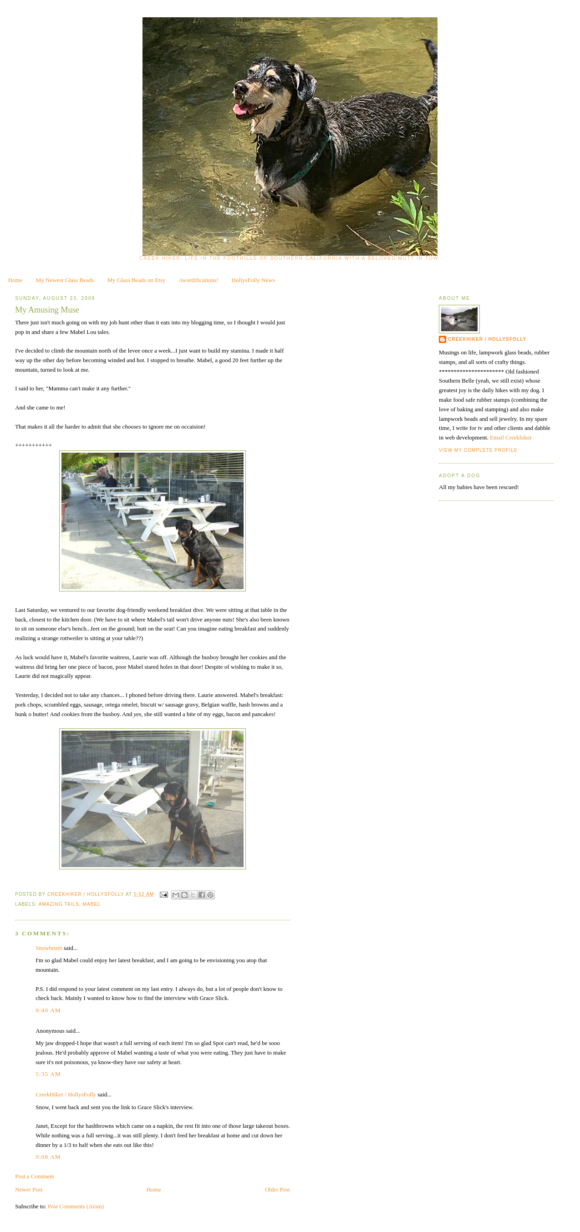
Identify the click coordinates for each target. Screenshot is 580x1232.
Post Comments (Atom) (76, 1206)
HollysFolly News (253, 280)
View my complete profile (478, 450)
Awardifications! (199, 280)
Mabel (92, 904)
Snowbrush (49, 947)
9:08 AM (48, 1156)
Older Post (277, 1189)
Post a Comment (34, 1176)
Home (15, 280)
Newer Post (28, 1189)
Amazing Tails (59, 904)
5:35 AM (48, 1073)
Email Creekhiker (511, 437)
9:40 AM (48, 1010)
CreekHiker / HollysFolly (86, 894)
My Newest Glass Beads (65, 280)
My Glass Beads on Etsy (136, 280)
